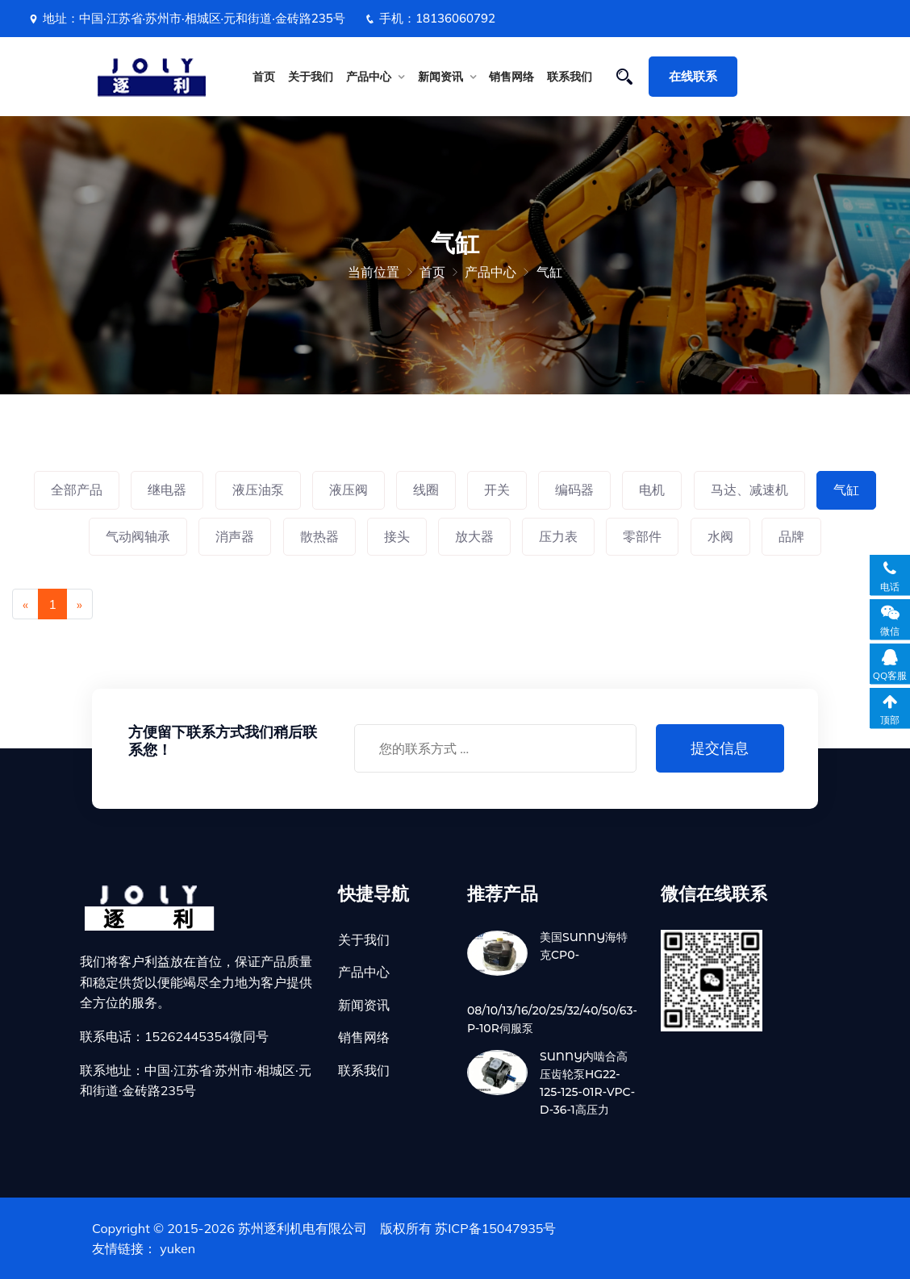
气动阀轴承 (138, 536)
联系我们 (569, 76)
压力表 (558, 536)
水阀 (720, 536)
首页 (264, 76)
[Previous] (25, 604)
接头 (397, 536)
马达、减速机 (749, 489)
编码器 (574, 489)
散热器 (319, 536)
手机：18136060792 (430, 18)
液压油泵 (258, 489)
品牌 (791, 536)
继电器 (167, 489)
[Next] (79, 604)
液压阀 (348, 489)
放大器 (474, 536)
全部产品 (76, 489)
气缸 (549, 272)
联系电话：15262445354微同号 (174, 1036)
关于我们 (310, 76)
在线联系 (693, 76)
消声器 (234, 536)
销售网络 (511, 76)
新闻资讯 (440, 76)
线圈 (426, 489)
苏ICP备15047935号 (495, 1228)
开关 (497, 489)
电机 (652, 489)
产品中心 (368, 76)
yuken (177, 1248)
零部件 (642, 536)
